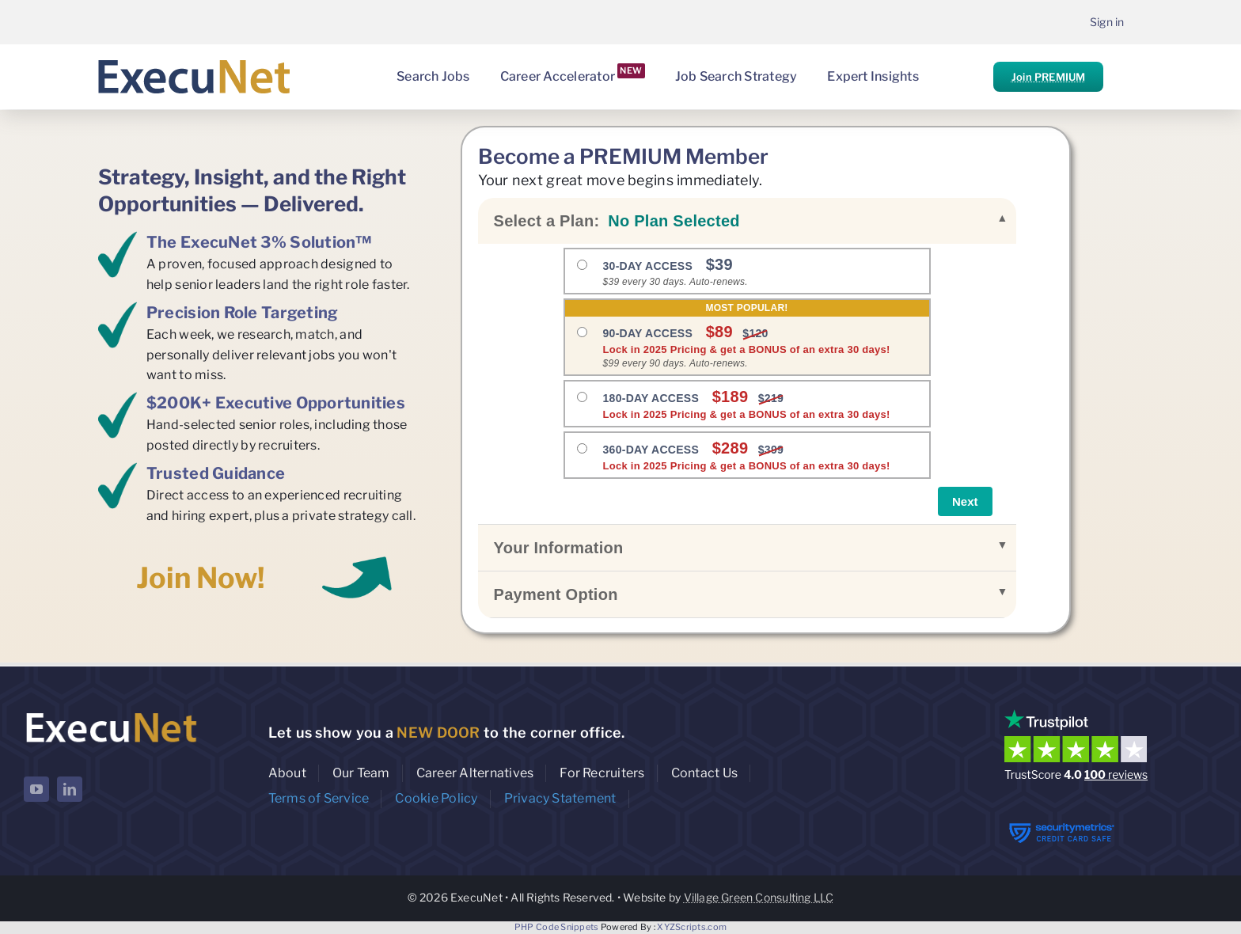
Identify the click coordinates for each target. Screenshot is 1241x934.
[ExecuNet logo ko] (111, 712)
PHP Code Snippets (556, 926)
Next (965, 501)
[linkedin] (69, 789)
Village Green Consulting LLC (759, 897)
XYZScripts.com (692, 926)
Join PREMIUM (1048, 76)
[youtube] (36, 789)
